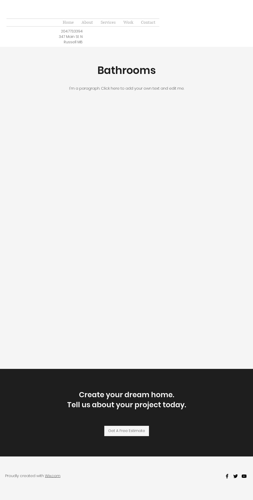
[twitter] (236, 476)
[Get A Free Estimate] (126, 431)
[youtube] (244, 476)
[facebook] (227, 476)
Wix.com (52, 475)
